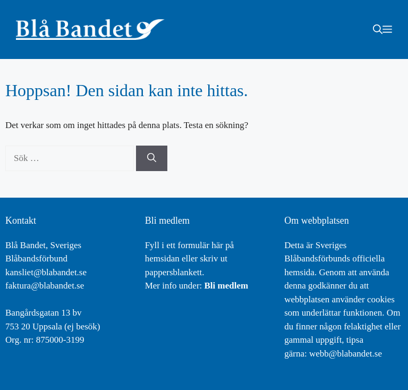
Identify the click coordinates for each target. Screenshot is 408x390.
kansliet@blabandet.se (46, 272)
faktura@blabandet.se (44, 286)
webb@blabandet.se (345, 354)
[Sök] (151, 158)
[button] (377, 29)
